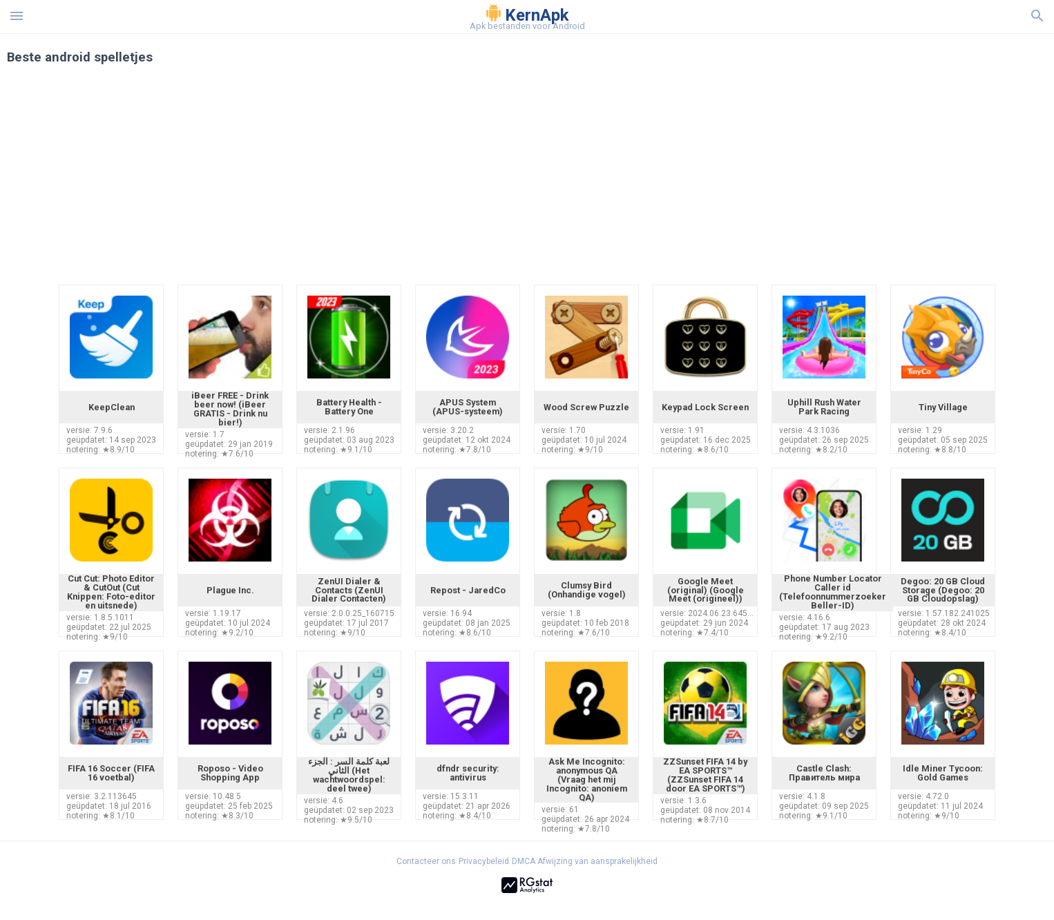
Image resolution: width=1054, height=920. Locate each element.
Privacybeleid (484, 861)
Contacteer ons (426, 861)
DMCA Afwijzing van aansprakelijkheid (585, 861)
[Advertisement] (611, 181)
